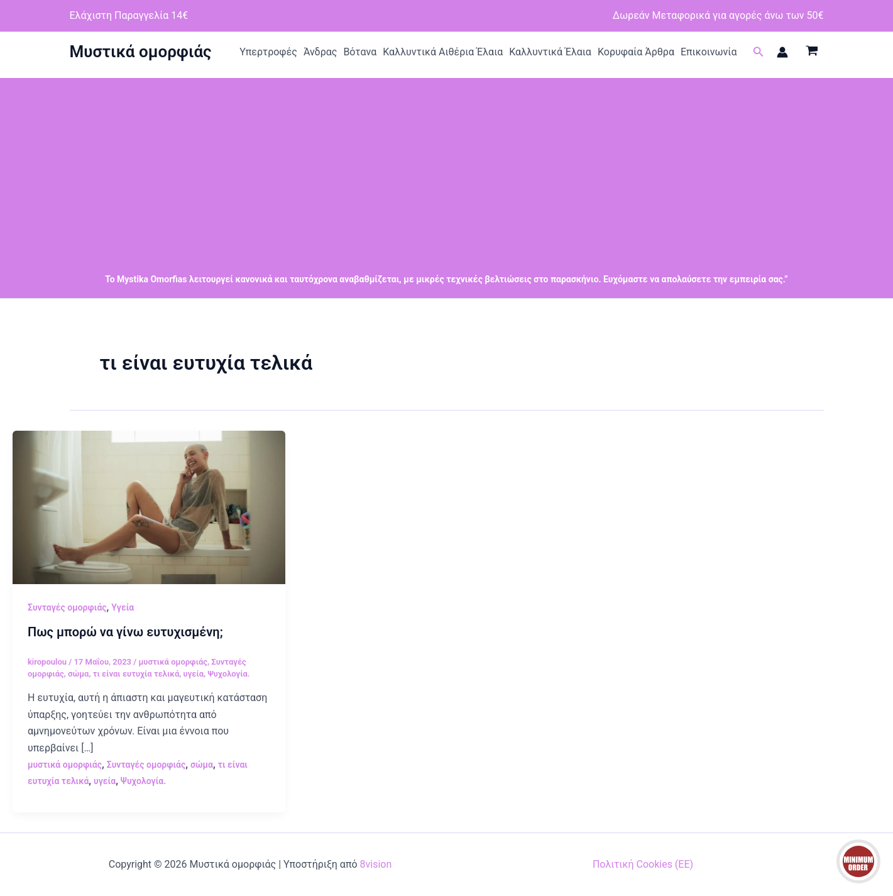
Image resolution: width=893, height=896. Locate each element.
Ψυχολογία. (228, 673)
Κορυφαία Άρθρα (636, 52)
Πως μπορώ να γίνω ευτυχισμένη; (125, 631)
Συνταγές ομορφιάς (67, 607)
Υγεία (122, 607)
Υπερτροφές (268, 52)
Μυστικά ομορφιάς (141, 51)
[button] (758, 52)
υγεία (194, 673)
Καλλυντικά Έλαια (550, 52)
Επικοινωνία (709, 52)
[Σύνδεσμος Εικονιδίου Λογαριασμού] (782, 52)
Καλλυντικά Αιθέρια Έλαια (443, 52)
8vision (376, 864)
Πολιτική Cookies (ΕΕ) (643, 864)
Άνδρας (320, 52)
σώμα (78, 673)
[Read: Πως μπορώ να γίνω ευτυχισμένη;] (149, 506)
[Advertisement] (447, 166)
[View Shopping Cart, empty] (812, 52)
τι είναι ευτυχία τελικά (136, 673)
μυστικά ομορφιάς (172, 661)
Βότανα (359, 52)
